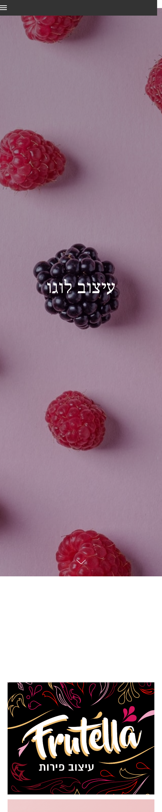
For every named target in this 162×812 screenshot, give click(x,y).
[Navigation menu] (3, 7)
